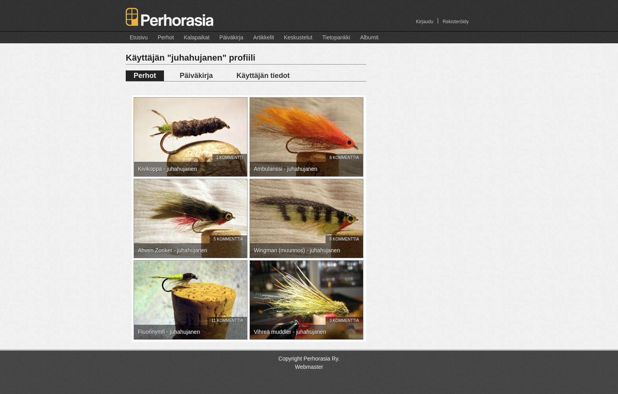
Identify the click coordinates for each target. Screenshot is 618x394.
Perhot (166, 37)
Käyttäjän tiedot (263, 76)
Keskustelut (298, 37)
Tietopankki (336, 37)
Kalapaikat (196, 37)
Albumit (369, 37)
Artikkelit (263, 37)
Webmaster (309, 367)
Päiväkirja (232, 37)
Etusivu (139, 37)
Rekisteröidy (456, 21)
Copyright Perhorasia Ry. (308, 358)
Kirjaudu (424, 21)
